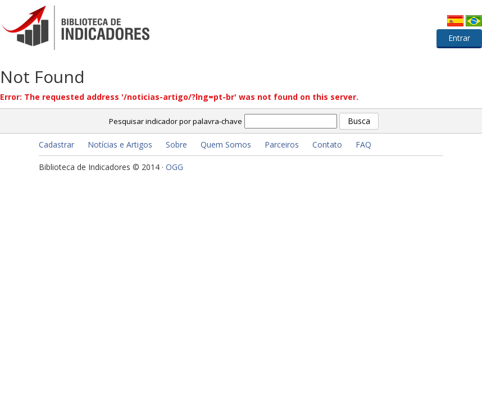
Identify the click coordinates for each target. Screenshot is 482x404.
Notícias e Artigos (120, 144)
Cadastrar (56, 144)
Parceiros (282, 144)
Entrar (459, 38)
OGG (174, 167)
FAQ (363, 144)
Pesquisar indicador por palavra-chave (175, 121)
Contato (327, 144)
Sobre (176, 144)
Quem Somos (226, 144)
